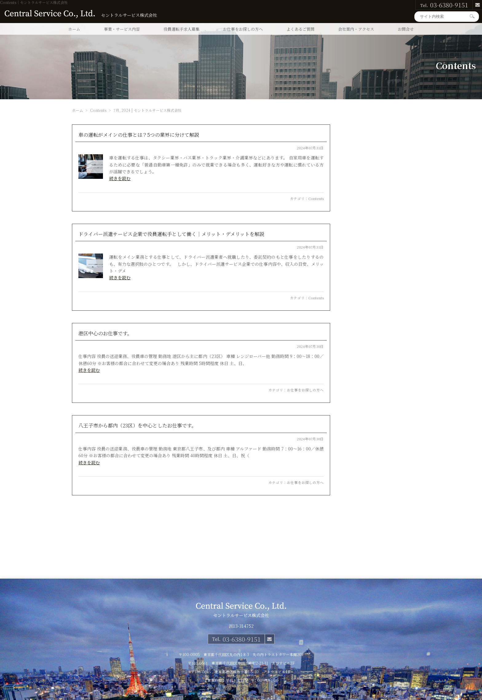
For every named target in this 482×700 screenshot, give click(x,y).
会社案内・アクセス (356, 29)
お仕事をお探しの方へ (243, 29)
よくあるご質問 (300, 29)
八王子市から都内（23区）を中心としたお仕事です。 (137, 425)
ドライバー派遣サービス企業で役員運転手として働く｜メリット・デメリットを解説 (171, 234)
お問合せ (406, 29)
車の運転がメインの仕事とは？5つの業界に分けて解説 (138, 134)
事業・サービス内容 (122, 29)
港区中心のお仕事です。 (105, 333)
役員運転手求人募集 (182, 29)
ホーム (74, 29)
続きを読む (120, 178)
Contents (316, 198)
